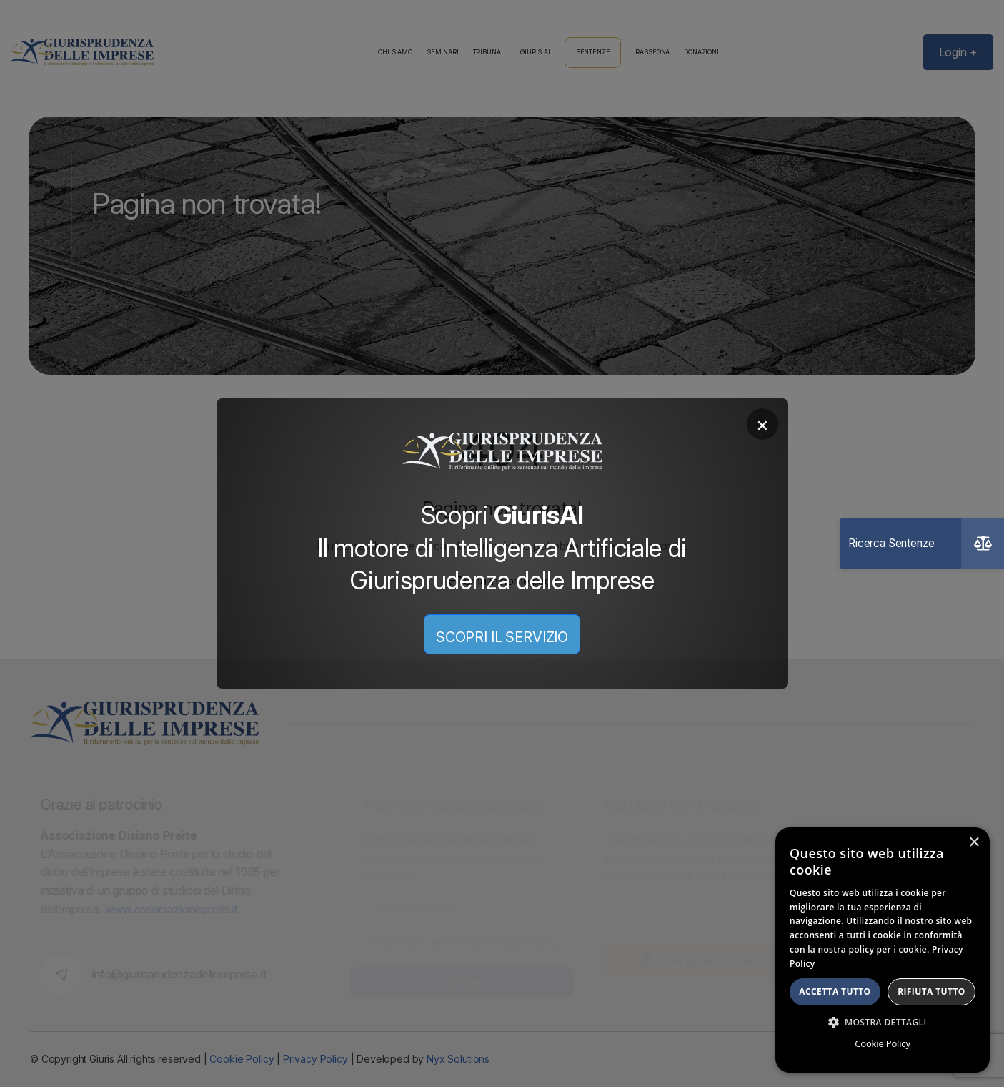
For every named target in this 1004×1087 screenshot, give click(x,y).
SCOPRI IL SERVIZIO (502, 637)
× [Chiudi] (762, 424)
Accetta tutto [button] (834, 991)
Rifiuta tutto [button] (931, 991)
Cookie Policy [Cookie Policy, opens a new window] (882, 1043)
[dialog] (882, 950)
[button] (882, 1022)
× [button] (973, 842)
